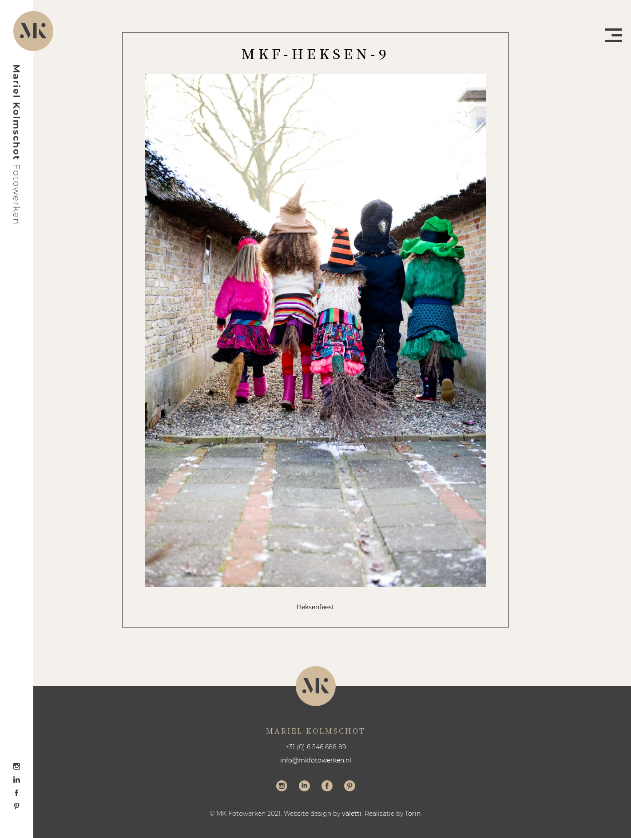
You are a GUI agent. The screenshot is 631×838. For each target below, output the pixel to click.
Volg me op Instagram (281, 787)
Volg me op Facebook (327, 787)
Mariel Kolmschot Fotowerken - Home (16, 144)
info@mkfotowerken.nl (315, 760)
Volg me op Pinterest (349, 787)
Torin (413, 814)
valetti (351, 814)
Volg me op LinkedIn (304, 787)
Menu (613, 35)
